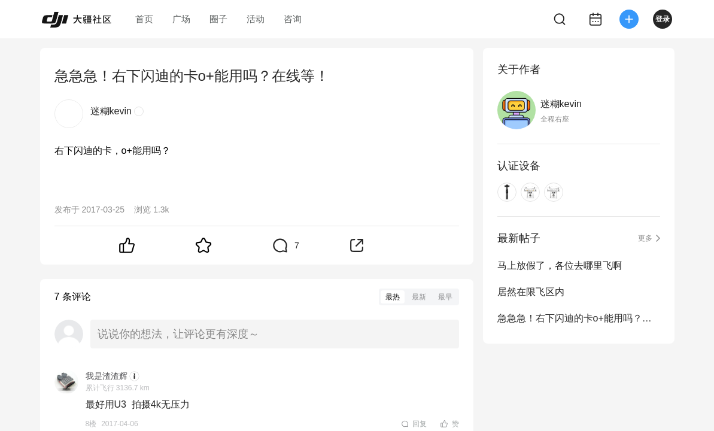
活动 (256, 19)
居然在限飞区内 (530, 292)
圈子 (218, 19)
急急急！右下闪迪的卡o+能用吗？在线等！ (578, 318)
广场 (181, 19)
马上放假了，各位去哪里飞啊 (559, 265)
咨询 (293, 19)
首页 (144, 19)
